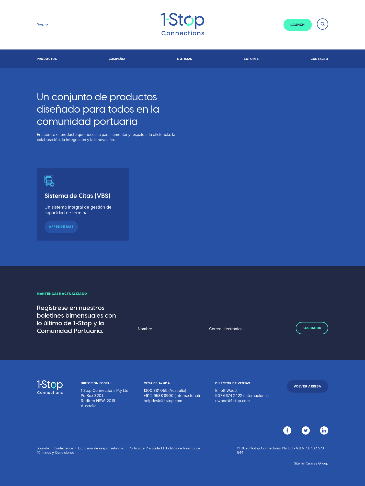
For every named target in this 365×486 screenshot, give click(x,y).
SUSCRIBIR (312, 328)
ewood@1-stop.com (232, 400)
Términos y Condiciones (56, 452)
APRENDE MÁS (61, 227)
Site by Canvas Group (311, 463)
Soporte (251, 59)
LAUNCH (297, 25)
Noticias (184, 59)
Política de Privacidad (145, 448)
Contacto (319, 59)
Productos (47, 59)
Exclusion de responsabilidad (101, 448)
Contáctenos (64, 448)
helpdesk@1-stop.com (163, 400)
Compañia (117, 59)
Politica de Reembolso (183, 448)
